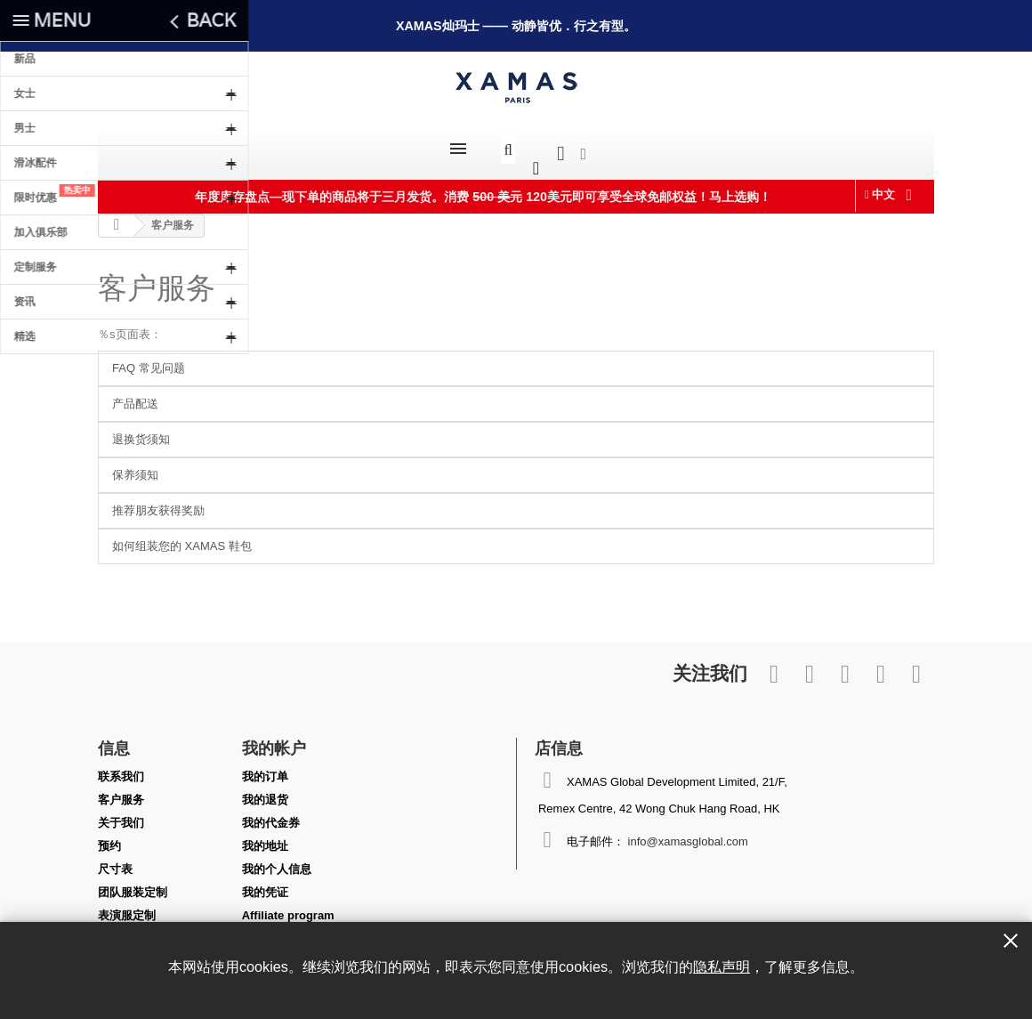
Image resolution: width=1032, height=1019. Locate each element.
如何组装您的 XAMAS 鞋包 (182, 537)
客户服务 (156, 279)
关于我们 (121, 814)
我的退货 (265, 790)
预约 (109, 837)
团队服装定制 (132, 883)
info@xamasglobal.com (688, 832)
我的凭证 (265, 883)
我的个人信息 (276, 860)
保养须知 (135, 466)
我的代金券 (271, 814)
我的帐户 (274, 738)
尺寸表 (115, 860)
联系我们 (121, 767)
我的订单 (265, 767)
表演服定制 (127, 906)
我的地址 (265, 837)
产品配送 (135, 394)
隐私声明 (721, 966)
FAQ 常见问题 (148, 359)
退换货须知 (141, 430)
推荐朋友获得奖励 (158, 501)
